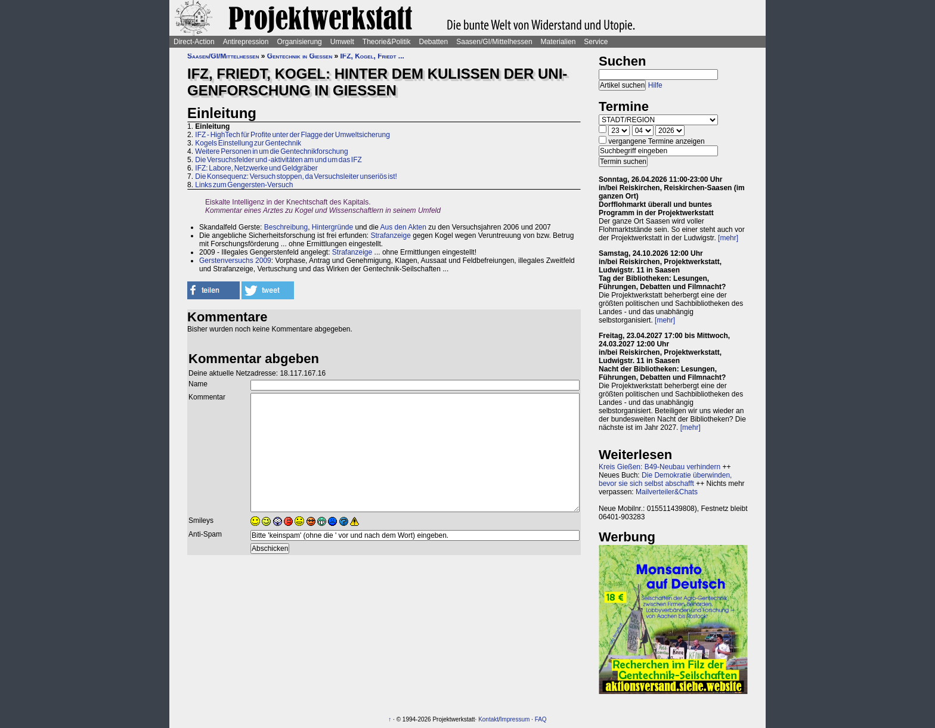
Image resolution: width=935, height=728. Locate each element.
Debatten (433, 42)
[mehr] (728, 238)
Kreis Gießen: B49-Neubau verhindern (659, 467)
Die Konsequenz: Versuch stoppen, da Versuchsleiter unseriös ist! (296, 176)
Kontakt (488, 719)
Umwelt (342, 42)
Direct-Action (194, 42)
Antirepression (246, 42)
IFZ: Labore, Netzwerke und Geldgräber (256, 168)
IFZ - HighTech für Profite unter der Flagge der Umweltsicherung (292, 135)
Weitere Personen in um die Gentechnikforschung (271, 151)
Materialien (558, 42)
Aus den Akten (403, 227)
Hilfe (655, 85)
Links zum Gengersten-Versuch (244, 185)
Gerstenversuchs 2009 (235, 260)
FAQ (541, 719)
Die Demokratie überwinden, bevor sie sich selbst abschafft (665, 479)
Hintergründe (332, 227)
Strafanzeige (391, 235)
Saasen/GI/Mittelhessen (494, 42)
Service (596, 42)
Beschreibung (286, 227)
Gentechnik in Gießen (299, 56)
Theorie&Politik (387, 42)
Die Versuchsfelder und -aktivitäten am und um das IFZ (278, 160)
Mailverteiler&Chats (667, 492)
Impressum (515, 719)
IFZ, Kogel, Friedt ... (372, 56)
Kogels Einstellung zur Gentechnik (248, 143)
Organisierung (299, 42)
